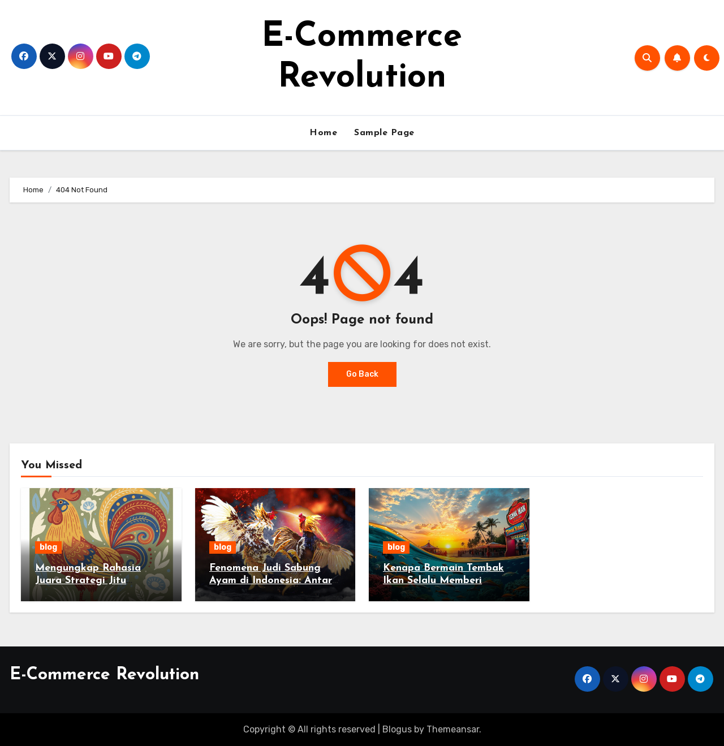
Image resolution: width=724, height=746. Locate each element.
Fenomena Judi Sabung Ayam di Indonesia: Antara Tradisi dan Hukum (273, 580)
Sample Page (384, 132)
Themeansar (452, 729)
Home (323, 132)
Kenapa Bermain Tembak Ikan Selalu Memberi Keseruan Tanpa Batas (443, 580)
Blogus (397, 729)
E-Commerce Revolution (104, 675)
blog (48, 547)
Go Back (362, 374)
